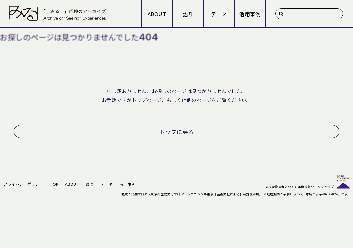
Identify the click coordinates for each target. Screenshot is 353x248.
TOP (54, 184)
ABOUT (157, 14)
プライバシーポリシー (23, 184)
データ (219, 14)
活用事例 (250, 14)
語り (188, 14)
